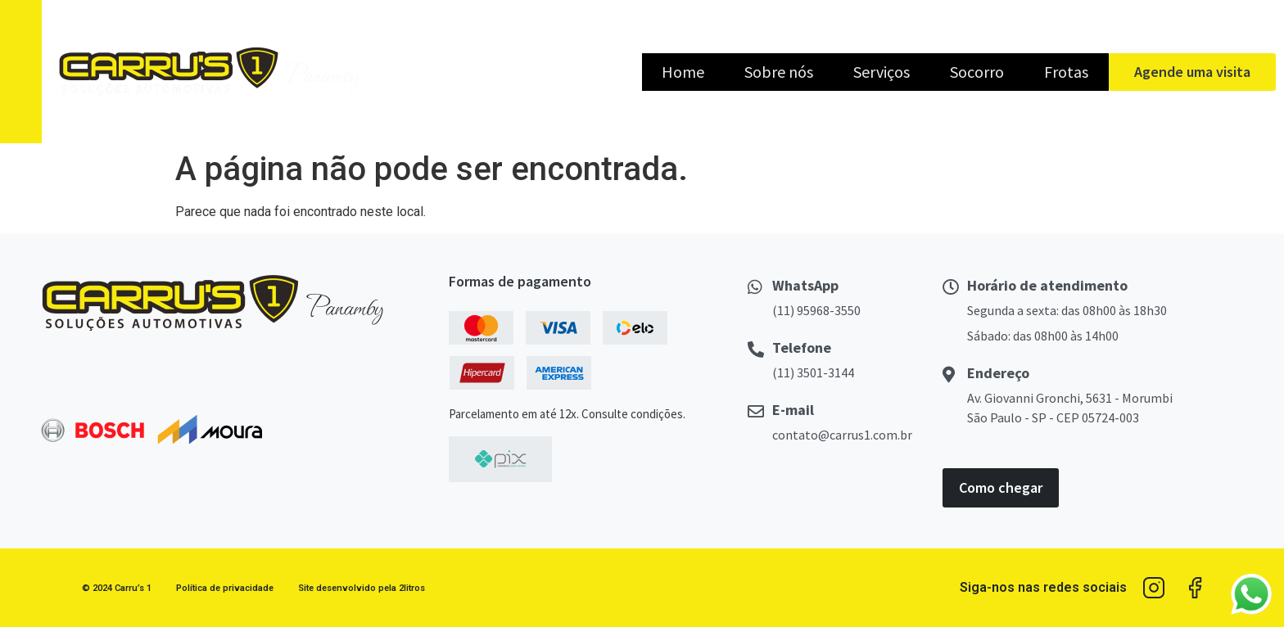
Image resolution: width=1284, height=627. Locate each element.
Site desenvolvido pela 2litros (361, 588)
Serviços (881, 71)
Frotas (1066, 71)
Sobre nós (778, 71)
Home (683, 71)
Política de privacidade (225, 588)
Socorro (977, 71)
